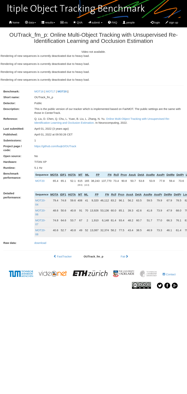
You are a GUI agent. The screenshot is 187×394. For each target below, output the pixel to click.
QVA (78, 22)
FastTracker (62, 256)
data (30, 22)
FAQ (112, 22)
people (129, 22)
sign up (171, 22)
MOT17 (50, 91)
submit (95, 22)
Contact (169, 274)
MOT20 (62, 91)
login (155, 22)
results (48, 22)
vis (64, 22)
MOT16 (39, 91)
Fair (124, 256)
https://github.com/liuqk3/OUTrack (55, 146)
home (14, 22)
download (40, 242)
